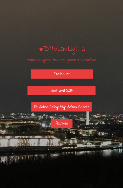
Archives (61, 123)
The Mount (62, 74)
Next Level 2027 (61, 90)
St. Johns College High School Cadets (61, 107)
